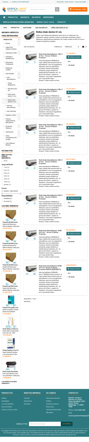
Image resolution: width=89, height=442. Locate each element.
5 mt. (6, 179)
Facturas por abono (52, 404)
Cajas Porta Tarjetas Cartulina (11, 48)
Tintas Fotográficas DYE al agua (11, 137)
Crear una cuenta (80, 2)
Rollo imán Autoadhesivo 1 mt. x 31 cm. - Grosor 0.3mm (11, 371)
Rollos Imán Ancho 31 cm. (12, 95)
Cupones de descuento (53, 409)
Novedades (5, 401)
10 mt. (7, 182)
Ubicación (27, 404)
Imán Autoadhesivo (11, 78)
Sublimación (10, 132)
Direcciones (50, 407)
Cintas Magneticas (11, 84)
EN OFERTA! (36, 17)
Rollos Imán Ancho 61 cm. (12, 101)
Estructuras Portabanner (9, 63)
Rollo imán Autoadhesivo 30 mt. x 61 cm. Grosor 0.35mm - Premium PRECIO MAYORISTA (50, 267)
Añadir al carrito (74, 57)
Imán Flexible (10, 73)
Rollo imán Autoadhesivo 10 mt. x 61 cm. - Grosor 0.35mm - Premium (50, 232)
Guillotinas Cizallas (9, 69)
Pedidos (48, 401)
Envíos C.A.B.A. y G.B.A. (45, 22)
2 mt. (6, 170)
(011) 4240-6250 (23, 2)
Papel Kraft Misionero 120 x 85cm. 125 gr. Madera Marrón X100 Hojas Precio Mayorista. (11, 243)
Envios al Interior (7, 407)
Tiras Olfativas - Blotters (10, 144)
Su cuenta (51, 393)
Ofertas (4, 398)
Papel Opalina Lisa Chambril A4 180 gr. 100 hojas (11, 350)
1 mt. (6, 167)
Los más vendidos (10, 206)
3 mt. (6, 173)
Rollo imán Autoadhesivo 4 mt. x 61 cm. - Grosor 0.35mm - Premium (50, 161)
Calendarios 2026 (11, 53)
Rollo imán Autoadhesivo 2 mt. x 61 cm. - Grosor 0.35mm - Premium (50, 91)
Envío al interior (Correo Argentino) (18, 22)
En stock (8, 201)
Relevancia (72, 47)
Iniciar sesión (69, 2)
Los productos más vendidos (9, 382)
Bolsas (8, 43)
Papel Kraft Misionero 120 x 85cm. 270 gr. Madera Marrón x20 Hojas (11, 286)
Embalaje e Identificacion (10, 57)
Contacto (5, 2)
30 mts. (7, 184)
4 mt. (6, 176)
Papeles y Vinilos (11, 115)
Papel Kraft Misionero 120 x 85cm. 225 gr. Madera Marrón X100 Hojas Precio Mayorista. (11, 265)
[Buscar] (44, 9)
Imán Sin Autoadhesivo (11, 106)
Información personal (53, 398)
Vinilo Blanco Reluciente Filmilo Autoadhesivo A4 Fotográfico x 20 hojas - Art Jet (11, 329)
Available (8, 198)
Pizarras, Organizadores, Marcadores (10, 120)
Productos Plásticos (9, 127)
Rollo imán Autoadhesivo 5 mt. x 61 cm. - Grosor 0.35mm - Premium (50, 197)
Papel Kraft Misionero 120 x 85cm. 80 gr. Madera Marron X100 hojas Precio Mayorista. (11, 222)
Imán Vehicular (11, 111)
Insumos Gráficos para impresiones (10, 34)
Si (5, 161)
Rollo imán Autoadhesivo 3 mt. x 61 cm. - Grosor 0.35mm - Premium (50, 126)
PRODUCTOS (13, 17)
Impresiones (48, 17)
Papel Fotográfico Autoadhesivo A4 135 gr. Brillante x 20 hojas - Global (11, 307)
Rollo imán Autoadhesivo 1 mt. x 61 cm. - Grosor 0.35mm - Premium (50, 56)
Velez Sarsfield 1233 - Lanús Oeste (77, 402)
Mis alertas (49, 412)
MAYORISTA (24, 17)
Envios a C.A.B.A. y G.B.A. (10, 409)
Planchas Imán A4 (12, 89)
